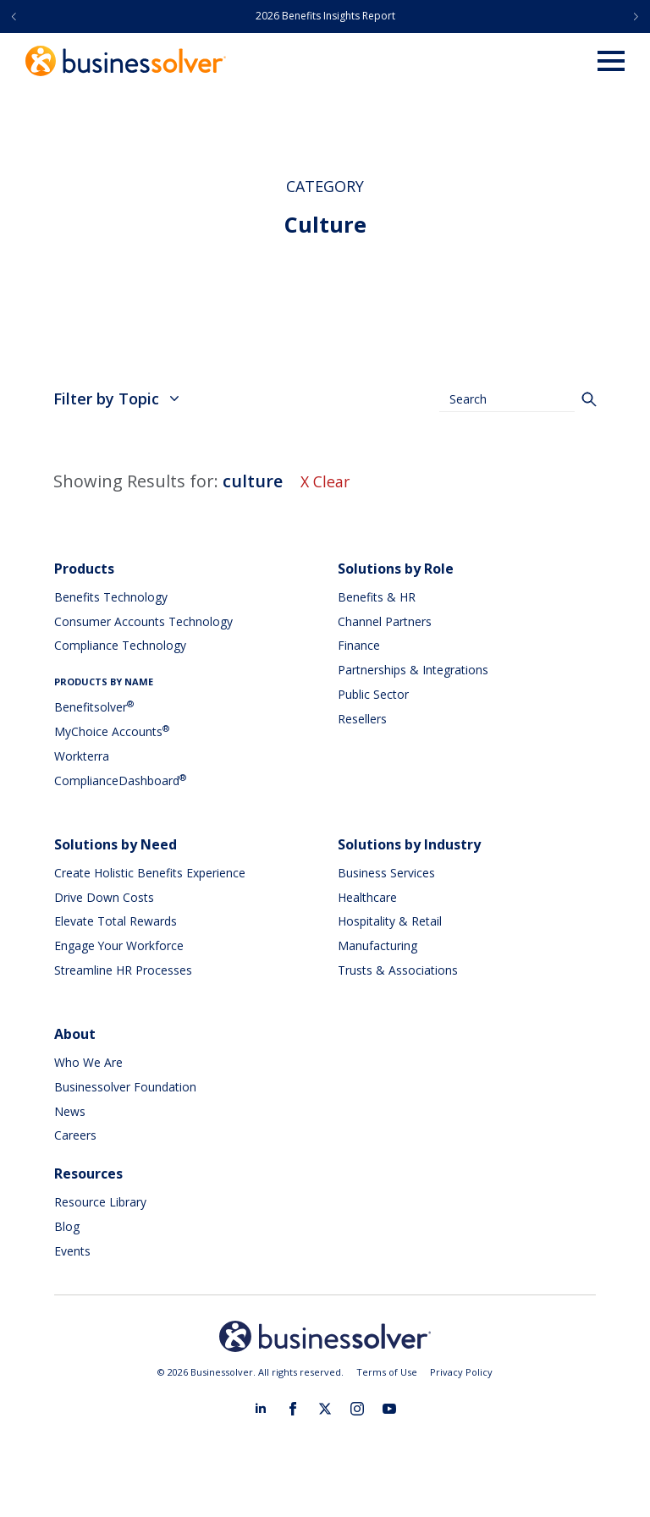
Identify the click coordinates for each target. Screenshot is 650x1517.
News (69, 1111)
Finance (359, 645)
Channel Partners (385, 621)
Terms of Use (386, 1372)
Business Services (386, 873)
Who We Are (88, 1062)
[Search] (589, 399)
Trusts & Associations (398, 970)
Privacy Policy (461, 1372)
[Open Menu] (611, 60)
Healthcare (367, 897)
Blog (67, 1226)
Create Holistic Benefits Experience (149, 873)
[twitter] (325, 1409)
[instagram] (357, 1409)
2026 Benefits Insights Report (325, 15)
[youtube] (389, 1409)
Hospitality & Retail (390, 921)
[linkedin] (261, 1409)
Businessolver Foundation (125, 1087)
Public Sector (373, 694)
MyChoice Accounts (111, 731)
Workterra (81, 756)
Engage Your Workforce (119, 945)
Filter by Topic (116, 398)
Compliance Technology (120, 645)
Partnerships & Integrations (413, 670)
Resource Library (100, 1202)
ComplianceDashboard (120, 780)
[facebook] (293, 1409)
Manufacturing (377, 945)
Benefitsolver (94, 707)
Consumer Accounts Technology (143, 621)
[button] (14, 16)
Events (72, 1251)
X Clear (325, 481)
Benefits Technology (111, 597)
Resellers (362, 719)
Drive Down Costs (104, 897)
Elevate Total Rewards (115, 921)
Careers (75, 1135)
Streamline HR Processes (123, 970)
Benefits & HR (377, 597)
